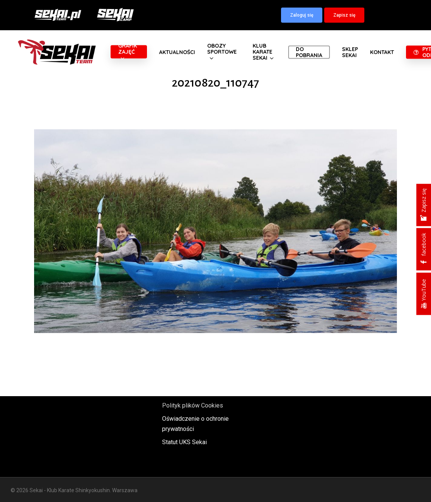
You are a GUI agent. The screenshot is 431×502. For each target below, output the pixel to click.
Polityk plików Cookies (192, 405)
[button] (301, 15)
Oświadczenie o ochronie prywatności (195, 423)
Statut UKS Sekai (184, 442)
